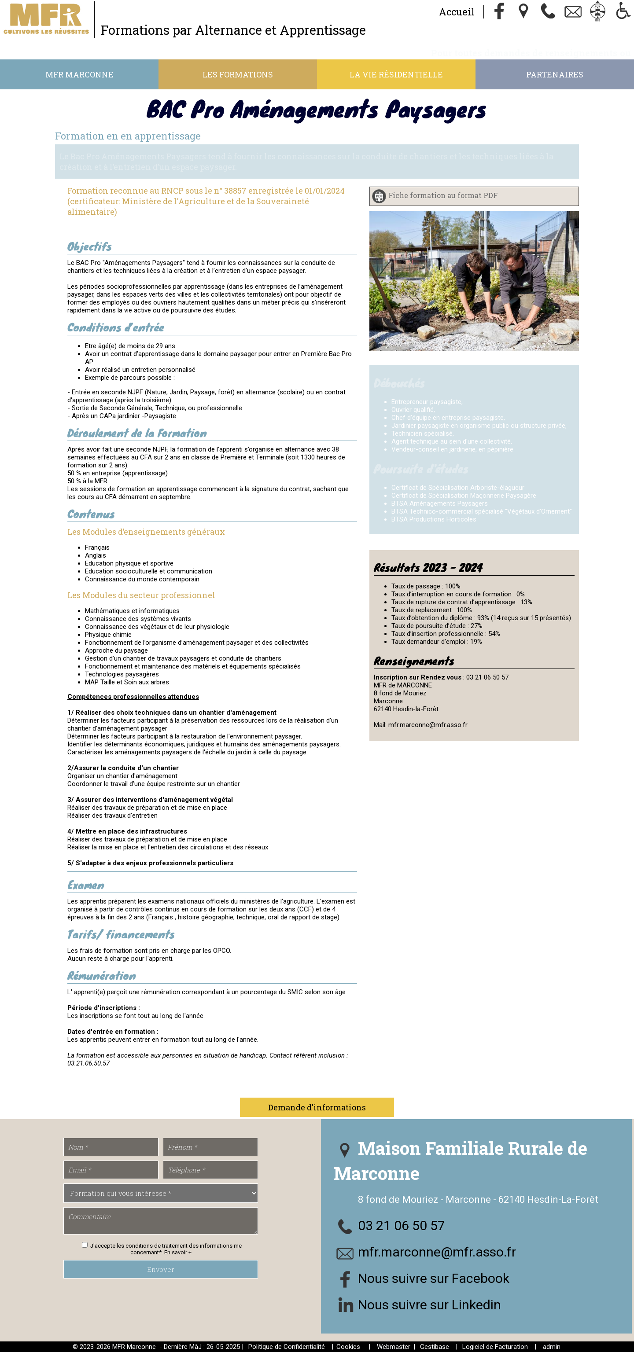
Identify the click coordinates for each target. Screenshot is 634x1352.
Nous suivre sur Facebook (433, 1278)
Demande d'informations (317, 1107)
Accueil (457, 11)
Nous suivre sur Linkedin (429, 1304)
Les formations (238, 74)
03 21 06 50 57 (401, 1225)
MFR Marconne (79, 74)
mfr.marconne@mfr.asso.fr (437, 1252)
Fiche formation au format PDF (443, 195)
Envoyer (160, 1269)
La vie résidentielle (396, 74)
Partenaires (554, 74)
